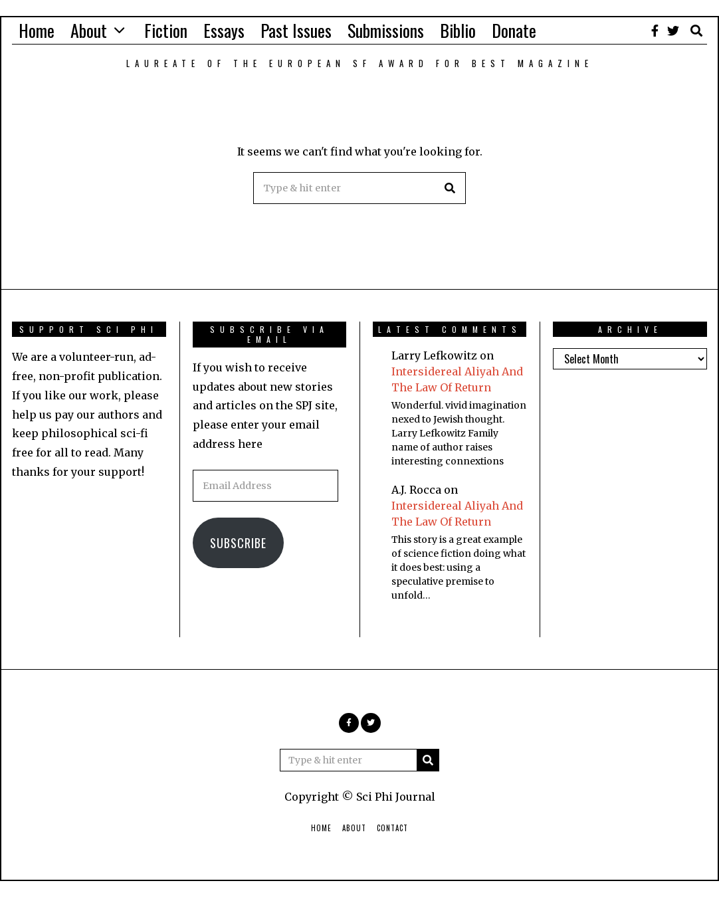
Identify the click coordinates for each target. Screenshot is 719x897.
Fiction (165, 30)
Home (36, 30)
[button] (450, 188)
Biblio (458, 30)
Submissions (386, 30)
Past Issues (296, 30)
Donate (514, 30)
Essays (224, 30)
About (88, 30)
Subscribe (238, 542)
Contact (392, 828)
